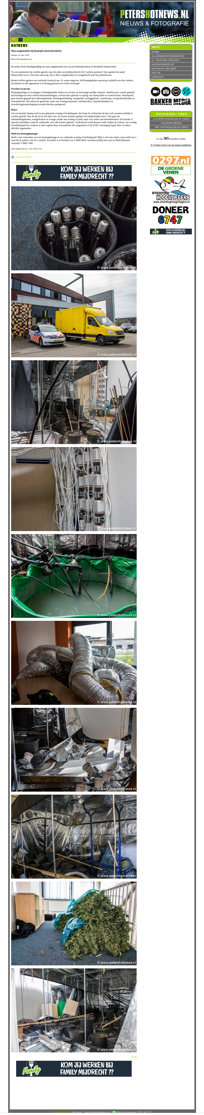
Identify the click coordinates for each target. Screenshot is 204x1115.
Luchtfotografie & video (171, 118)
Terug (134, 1056)
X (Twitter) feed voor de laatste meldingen (171, 145)
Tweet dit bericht (23, 157)
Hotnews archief (163, 68)
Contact (157, 76)
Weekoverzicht (162, 64)
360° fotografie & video (172, 127)
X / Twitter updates (165, 60)
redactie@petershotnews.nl (97, 1112)
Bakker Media (172, 122)
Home (155, 51)
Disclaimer (77, 1112)
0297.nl (156, 72)
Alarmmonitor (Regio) (167, 55)
